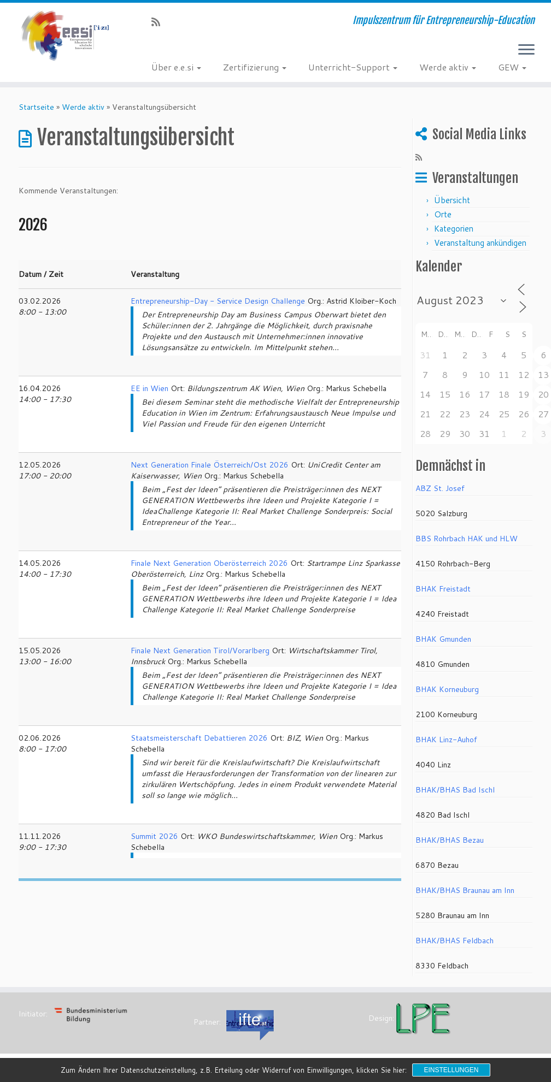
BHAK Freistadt (443, 588)
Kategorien (453, 228)
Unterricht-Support (352, 67)
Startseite (36, 107)
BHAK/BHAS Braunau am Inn (464, 890)
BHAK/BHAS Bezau (449, 840)
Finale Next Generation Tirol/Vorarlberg (200, 650)
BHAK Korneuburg (447, 689)
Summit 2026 (154, 836)
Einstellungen (451, 1070)
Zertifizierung (254, 67)
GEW (512, 67)
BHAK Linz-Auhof (446, 739)
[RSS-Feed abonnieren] (159, 22)
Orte (443, 214)
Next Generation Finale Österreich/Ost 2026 (210, 464)
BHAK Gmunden (443, 639)
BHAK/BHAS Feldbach (454, 940)
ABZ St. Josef (440, 488)
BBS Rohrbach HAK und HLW (466, 538)
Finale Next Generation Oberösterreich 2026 (209, 563)
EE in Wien (149, 388)
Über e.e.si (176, 67)
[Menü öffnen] (526, 50)
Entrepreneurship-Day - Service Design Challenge (218, 300)
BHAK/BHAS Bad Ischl (455, 789)
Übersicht (452, 200)
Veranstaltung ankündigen (480, 243)
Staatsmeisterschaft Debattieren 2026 (199, 737)
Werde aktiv (447, 67)
